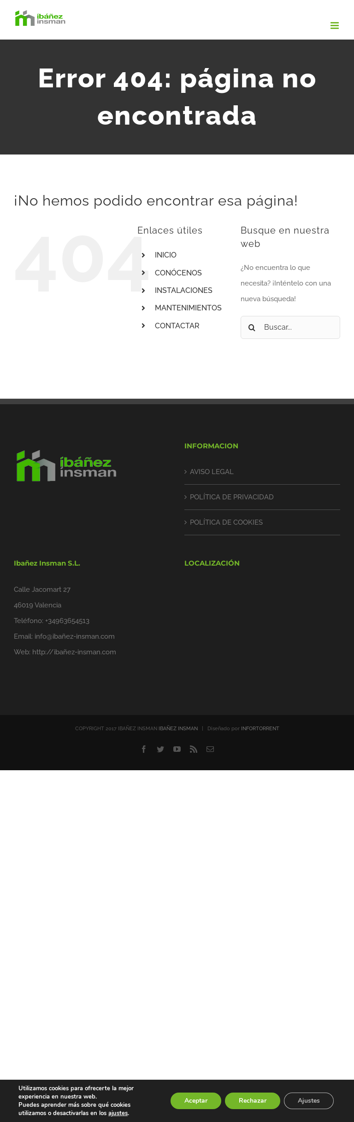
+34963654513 (67, 621)
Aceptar (195, 1100)
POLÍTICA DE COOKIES (226, 522)
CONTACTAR (177, 325)
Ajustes (309, 1100)
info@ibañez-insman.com (75, 636)
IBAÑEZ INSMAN (178, 729)
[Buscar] (252, 327)
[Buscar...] (290, 327)
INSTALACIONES (183, 290)
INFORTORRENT (260, 729)
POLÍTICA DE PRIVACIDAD (232, 497)
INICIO (166, 255)
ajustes (118, 1113)
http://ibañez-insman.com (74, 652)
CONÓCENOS (178, 273)
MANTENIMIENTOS (188, 307)
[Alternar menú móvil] (335, 25)
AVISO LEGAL (212, 472)
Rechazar (252, 1100)
